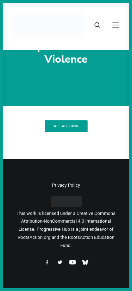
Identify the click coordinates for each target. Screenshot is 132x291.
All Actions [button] (66, 126)
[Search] (94, 25)
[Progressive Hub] (48, 25)
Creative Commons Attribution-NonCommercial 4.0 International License (67, 221)
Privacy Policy (66, 185)
